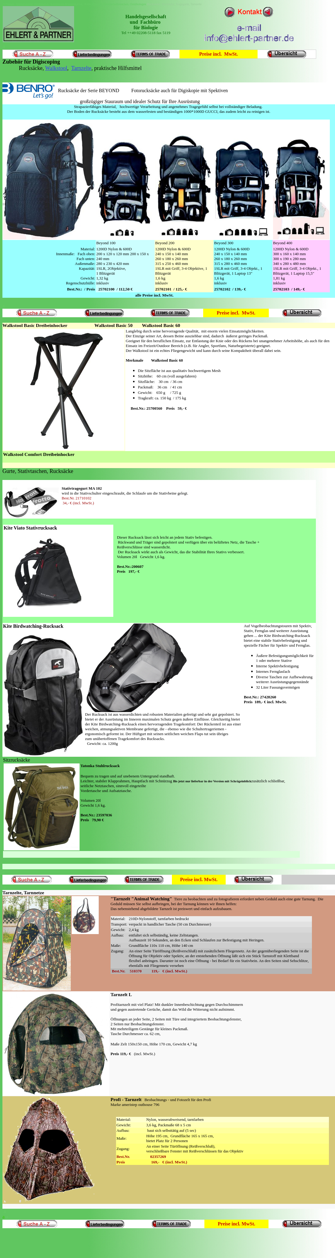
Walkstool (56, 68)
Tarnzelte (81, 68)
